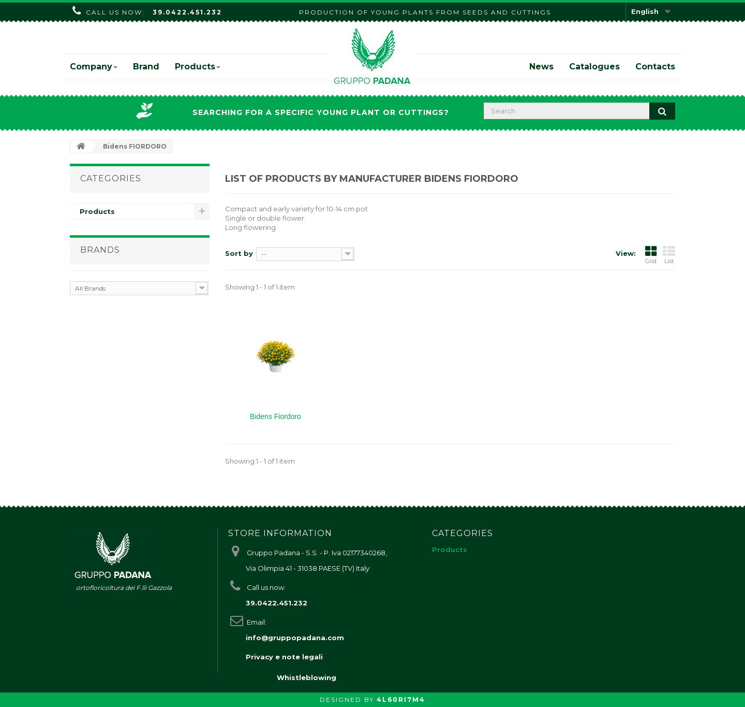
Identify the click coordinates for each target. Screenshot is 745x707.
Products (197, 66)
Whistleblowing (306, 677)
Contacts (655, 66)
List (669, 255)
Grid (651, 255)
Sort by (239, 253)
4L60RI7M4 (401, 699)
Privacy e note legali (284, 657)
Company (93, 66)
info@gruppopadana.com (295, 637)
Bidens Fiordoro (275, 416)
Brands (100, 250)
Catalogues (594, 66)
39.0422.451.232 (187, 12)
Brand (146, 66)
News (541, 66)
